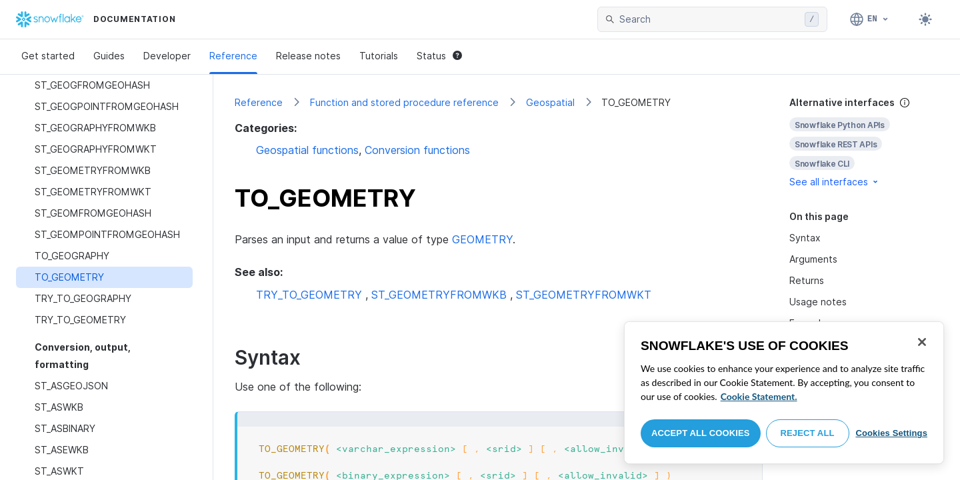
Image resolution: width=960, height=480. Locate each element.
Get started (48, 55)
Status (439, 55)
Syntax (805, 237)
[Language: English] (869, 19)
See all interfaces (834, 181)
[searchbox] (709, 19)
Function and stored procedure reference (404, 102)
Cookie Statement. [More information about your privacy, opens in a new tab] (759, 396)
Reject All (808, 433)
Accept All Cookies (700, 433)
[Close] (922, 342)
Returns (806, 280)
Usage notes (818, 301)
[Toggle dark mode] (925, 19)
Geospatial (550, 102)
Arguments (813, 259)
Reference (233, 55)
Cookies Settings (891, 433)
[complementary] (864, 142)
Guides (109, 55)
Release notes (308, 55)
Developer (167, 55)
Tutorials (378, 55)
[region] (784, 392)
